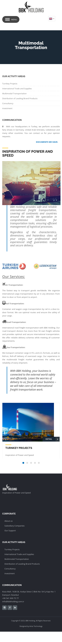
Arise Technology (35, 626)
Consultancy (7, 103)
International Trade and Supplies (17, 88)
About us (8, 521)
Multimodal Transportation (14, 93)
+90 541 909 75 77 (10, 598)
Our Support (10, 530)
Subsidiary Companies (14, 525)
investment (7, 108)
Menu (14, 19)
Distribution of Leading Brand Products (19, 98)
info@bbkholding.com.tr (13, 601)
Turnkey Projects (9, 83)
